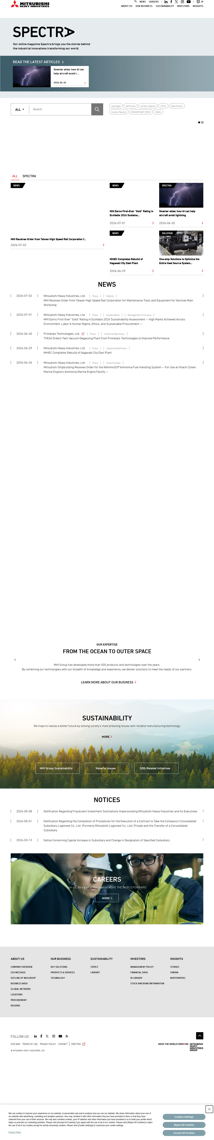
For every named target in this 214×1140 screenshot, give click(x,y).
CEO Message (18, 1055)
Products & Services (63, 1055)
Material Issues (106, 851)
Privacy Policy (15, 1132)
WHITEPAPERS (177, 1061)
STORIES (174, 1050)
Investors (183, 11)
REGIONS (15, 1089)
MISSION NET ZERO (140, 112)
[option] (50, 142)
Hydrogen (116, 105)
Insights (198, 11)
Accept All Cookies (184, 1133)
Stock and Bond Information (147, 1066)
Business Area (19, 1066)
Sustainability (165, 11)
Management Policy (142, 1050)
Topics (94, 1050)
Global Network (21, 1072)
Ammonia (130, 105)
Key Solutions (59, 1050)
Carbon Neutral (118, 112)
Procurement (19, 1083)
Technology (58, 1061)
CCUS (163, 105)
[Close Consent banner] (209, 1109)
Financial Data (139, 1055)
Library (95, 1055)
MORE (106, 820)
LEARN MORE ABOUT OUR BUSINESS (107, 765)
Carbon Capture (148, 105)
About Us (126, 11)
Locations (17, 1078)
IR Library (136, 1061)
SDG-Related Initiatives (155, 851)
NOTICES (107, 883)
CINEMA (174, 1055)
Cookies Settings (184, 1117)
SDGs (158, 112)
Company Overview (21, 1050)
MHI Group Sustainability (56, 851)
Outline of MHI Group (23, 1061)
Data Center (177, 105)
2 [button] (202, 122)
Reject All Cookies (184, 1125)
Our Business (144, 11)
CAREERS (154, 7)
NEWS (143, 7)
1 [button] (199, 122)
